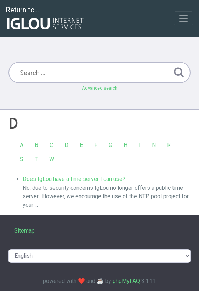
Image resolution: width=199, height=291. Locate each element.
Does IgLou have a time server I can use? (74, 179)
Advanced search (100, 88)
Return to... (45, 19)
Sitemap (24, 230)
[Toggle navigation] (183, 18)
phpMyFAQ (126, 281)
